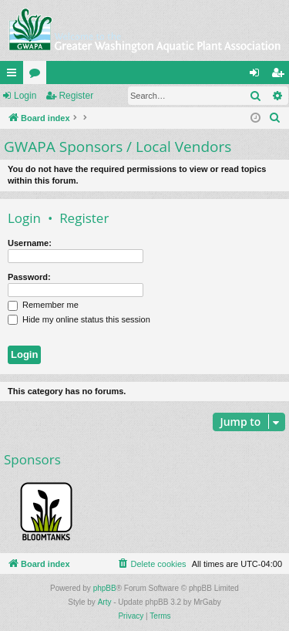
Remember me (43, 304)
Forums (37, 75)
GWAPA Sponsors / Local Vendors (117, 147)
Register (76, 95)
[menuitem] (275, 118)
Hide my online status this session (79, 319)
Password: (29, 277)
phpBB (104, 588)
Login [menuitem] (258, 75)
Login (25, 95)
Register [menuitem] (281, 75)
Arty (105, 602)
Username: (30, 243)
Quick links (14, 75)
